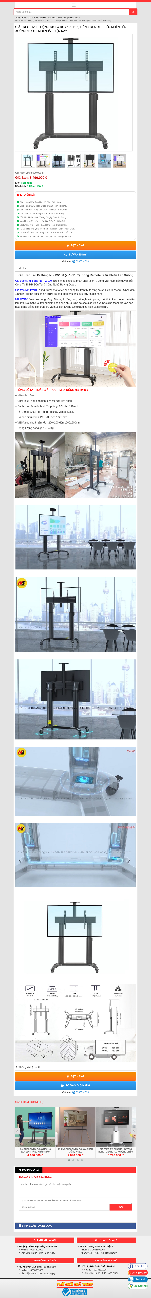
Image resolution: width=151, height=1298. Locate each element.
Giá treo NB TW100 (26, 290)
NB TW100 (21, 299)
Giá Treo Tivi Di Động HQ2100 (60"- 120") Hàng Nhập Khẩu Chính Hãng (35, 1152)
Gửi (121, 1207)
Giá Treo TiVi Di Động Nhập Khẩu (63, 18)
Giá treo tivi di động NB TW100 (33, 280)
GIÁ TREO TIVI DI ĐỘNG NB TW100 (66, 390)
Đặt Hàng (75, 245)
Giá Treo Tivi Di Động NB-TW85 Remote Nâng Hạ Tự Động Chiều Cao (115, 1152)
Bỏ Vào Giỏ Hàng (75, 1085)
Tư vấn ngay (75, 254)
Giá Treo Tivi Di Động (36, 18)
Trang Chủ (20, 18)
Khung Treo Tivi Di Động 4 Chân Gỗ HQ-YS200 (75, 1150)
